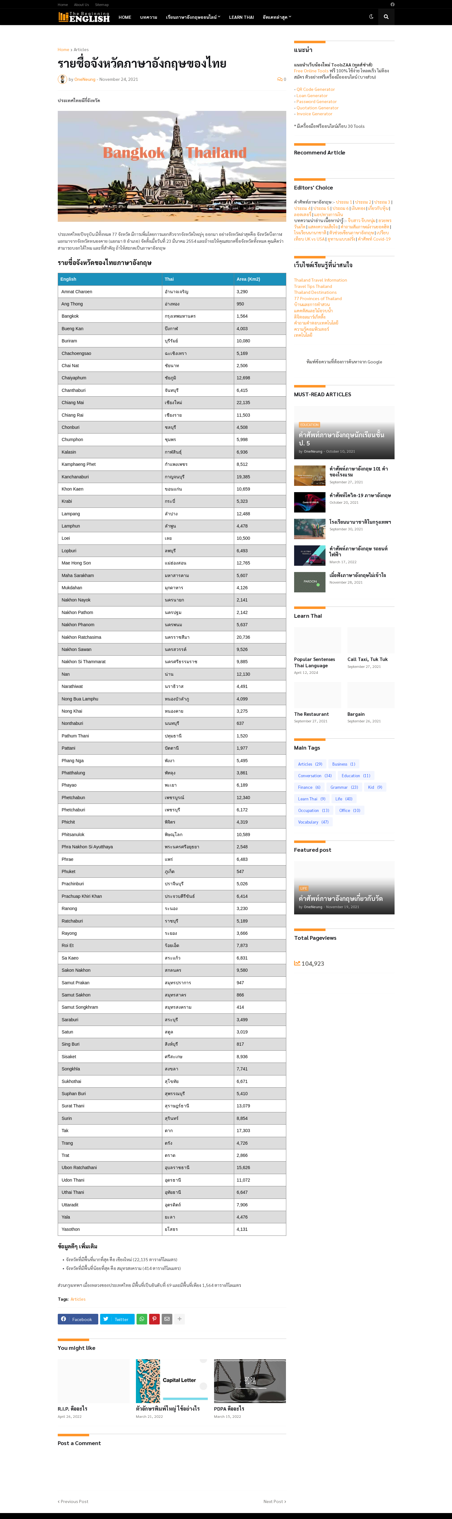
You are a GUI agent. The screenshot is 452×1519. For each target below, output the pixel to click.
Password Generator (317, 101)
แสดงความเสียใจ (323, 226)
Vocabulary (313, 821)
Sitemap (102, 4)
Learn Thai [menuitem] (241, 17)
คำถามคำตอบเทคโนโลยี (316, 322)
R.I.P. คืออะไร (72, 1409)
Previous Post (75, 1501)
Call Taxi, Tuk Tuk (367, 659)
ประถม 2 (363, 202)
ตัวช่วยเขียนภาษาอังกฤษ (351, 232)
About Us (81, 4)
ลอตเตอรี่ (302, 214)
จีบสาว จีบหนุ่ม (361, 220)
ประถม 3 (382, 202)
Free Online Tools (311, 70)
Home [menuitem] (125, 17)
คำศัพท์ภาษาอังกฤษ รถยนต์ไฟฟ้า (359, 551)
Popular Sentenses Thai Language (314, 662)
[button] (371, 17)
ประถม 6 (340, 208)
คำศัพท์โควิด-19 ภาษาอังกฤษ (360, 495)
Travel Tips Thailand (313, 286)
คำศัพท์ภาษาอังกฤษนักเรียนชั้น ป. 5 (342, 439)
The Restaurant (311, 714)
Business (343, 763)
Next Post (273, 1501)
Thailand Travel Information (320, 280)
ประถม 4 (302, 208)
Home (63, 4)
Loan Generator (312, 95)
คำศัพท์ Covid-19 (374, 239)
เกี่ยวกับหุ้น (378, 208)
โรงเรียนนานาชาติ (310, 232)
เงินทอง (358, 208)
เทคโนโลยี (303, 335)
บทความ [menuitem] (148, 17)
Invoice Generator (314, 113)
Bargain (356, 714)
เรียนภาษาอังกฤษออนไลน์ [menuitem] (191, 17)
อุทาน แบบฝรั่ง (341, 239)
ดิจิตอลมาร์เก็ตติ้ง (310, 317)
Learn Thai (312, 798)
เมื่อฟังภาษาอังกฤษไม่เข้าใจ (358, 575)
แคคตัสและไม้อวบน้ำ (313, 310)
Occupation (313, 810)
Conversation (315, 775)
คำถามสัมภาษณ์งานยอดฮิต (365, 226)
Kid (375, 787)
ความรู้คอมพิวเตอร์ (311, 329)
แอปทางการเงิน (328, 214)
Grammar (344, 787)
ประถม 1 (344, 202)
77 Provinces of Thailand (318, 298)
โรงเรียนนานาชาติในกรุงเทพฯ (360, 522)
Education (356, 775)
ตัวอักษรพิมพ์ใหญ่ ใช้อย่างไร (168, 1409)
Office (349, 810)
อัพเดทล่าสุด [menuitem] (275, 17)
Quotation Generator (318, 107)
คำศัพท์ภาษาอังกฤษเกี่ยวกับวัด (341, 898)
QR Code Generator (316, 89)
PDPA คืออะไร (229, 1409)
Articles (81, 49)
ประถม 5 (321, 208)
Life (344, 798)
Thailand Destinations (315, 292)
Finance (309, 787)
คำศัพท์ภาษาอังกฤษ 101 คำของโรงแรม (359, 472)
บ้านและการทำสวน (312, 304)
